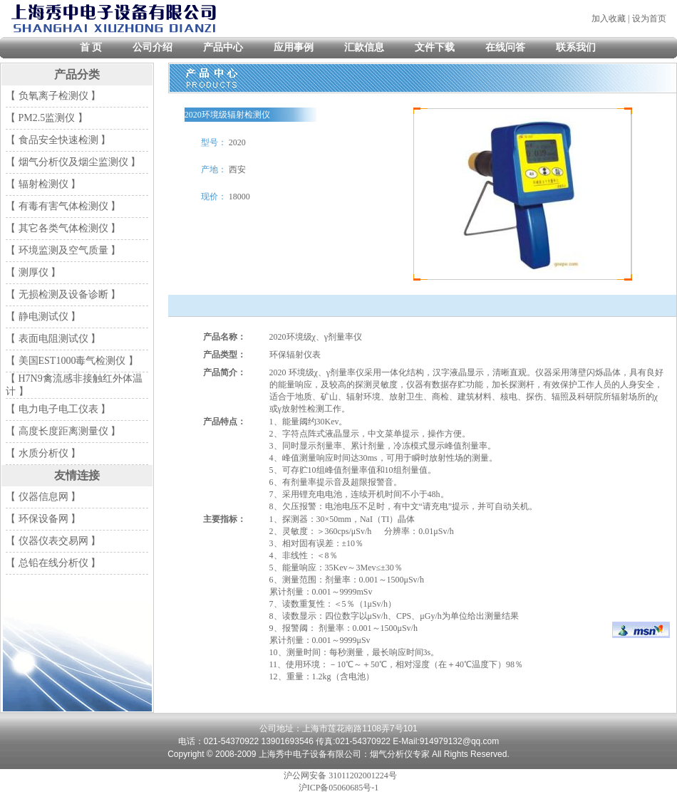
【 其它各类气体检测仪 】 (63, 228)
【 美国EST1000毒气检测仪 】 (72, 360)
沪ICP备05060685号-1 (339, 788)
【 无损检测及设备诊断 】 (63, 294)
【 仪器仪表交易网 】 (53, 541)
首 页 (91, 47)
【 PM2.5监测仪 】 (47, 118)
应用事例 (294, 47)
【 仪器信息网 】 (43, 496)
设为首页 (649, 18)
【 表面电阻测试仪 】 (53, 338)
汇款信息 (364, 47)
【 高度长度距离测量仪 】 (63, 431)
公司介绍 (152, 47)
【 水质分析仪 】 (43, 453)
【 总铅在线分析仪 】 (53, 563)
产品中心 (223, 47)
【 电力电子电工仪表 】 (58, 409)
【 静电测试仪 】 (43, 316)
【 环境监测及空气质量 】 (63, 250)
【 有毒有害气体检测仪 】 (63, 206)
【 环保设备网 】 (43, 518)
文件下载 (435, 47)
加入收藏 (608, 18)
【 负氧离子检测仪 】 (53, 95)
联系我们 (576, 47)
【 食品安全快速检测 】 (58, 140)
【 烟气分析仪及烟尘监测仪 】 (73, 162)
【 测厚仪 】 (33, 272)
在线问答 (505, 47)
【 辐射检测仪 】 (43, 184)
